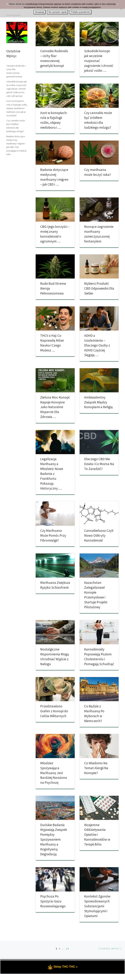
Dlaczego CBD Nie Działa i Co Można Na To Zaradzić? (99, 464)
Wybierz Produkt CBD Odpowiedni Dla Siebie (99, 288)
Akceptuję (39, 12)
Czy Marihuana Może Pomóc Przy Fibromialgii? (53, 535)
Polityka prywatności (80, 12)
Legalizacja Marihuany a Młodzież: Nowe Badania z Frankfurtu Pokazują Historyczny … (51, 474)
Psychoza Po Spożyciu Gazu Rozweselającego (53, 901)
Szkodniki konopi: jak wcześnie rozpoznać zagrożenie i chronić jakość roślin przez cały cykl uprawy (16, 88)
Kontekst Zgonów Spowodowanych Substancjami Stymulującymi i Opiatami (97, 906)
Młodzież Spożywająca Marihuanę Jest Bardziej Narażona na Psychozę (53, 773)
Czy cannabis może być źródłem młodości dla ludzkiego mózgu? (15, 126)
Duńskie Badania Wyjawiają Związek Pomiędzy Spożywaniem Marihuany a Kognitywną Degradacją (53, 839)
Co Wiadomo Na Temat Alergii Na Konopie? (96, 768)
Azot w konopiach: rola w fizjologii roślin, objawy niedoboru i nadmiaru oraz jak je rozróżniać (16, 108)
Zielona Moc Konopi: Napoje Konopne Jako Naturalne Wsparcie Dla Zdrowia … (55, 407)
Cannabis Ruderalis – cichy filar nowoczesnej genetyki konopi (16, 71)
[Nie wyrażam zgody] (121, 8)
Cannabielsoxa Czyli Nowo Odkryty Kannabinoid (98, 535)
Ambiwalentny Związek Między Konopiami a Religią (98, 402)
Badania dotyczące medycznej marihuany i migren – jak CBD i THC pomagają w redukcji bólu (16, 145)
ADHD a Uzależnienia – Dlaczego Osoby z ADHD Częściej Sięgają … (97, 345)
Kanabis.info (21, 961)
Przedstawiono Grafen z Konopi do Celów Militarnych (54, 711)
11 (67, 948)
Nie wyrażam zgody (57, 12)
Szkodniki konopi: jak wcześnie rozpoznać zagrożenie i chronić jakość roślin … (98, 61)
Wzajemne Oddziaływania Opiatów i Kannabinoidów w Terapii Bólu (97, 835)
